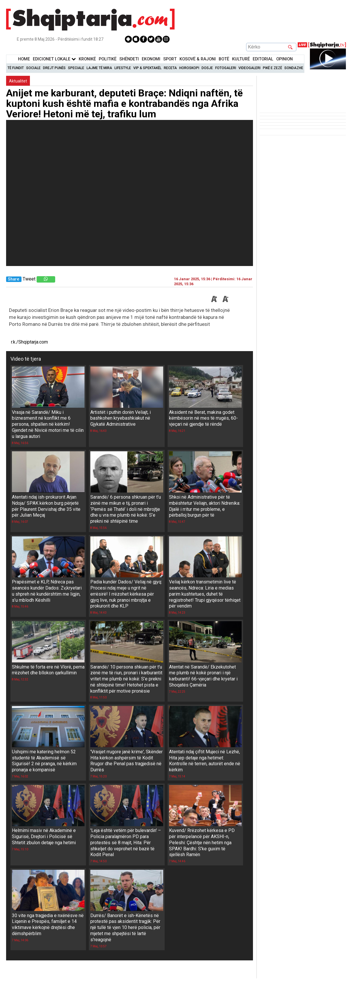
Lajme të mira (99, 68)
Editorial (263, 59)
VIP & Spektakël (147, 68)
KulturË (241, 59)
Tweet (29, 279)
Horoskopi (189, 68)
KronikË (87, 59)
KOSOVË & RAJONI (197, 59)
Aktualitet (18, 81)
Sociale (33, 68)
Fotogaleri (225, 68)
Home (24, 59)
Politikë (107, 59)
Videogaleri (249, 68)
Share (13, 279)
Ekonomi (151, 59)
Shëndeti (129, 59)
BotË (224, 59)
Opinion (284, 59)
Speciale (76, 68)
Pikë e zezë (272, 68)
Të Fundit (16, 68)
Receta (170, 68)
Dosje (207, 68)
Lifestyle (122, 68)
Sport (170, 59)
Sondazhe (293, 68)
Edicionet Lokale (54, 59)
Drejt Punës (54, 68)
